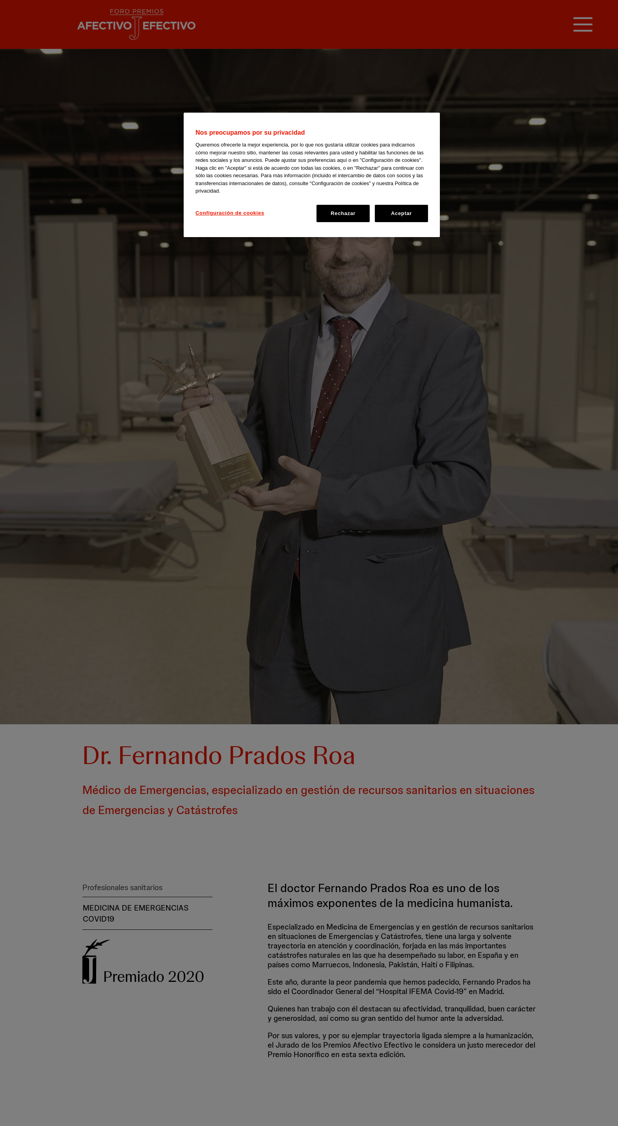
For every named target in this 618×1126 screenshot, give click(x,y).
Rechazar (343, 213)
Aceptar (401, 213)
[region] (312, 175)
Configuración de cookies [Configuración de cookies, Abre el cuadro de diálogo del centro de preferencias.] (229, 213)
